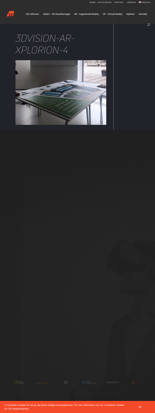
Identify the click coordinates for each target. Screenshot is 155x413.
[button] (30, 409)
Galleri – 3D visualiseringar (56, 14)
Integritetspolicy (20, 408)
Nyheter (130, 14)
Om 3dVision (32, 14)
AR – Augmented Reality (86, 14)
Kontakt (143, 14)
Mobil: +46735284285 (101, 3)
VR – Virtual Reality (112, 14)
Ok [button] (140, 407)
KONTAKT (119, 3)
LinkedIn (131, 3)
